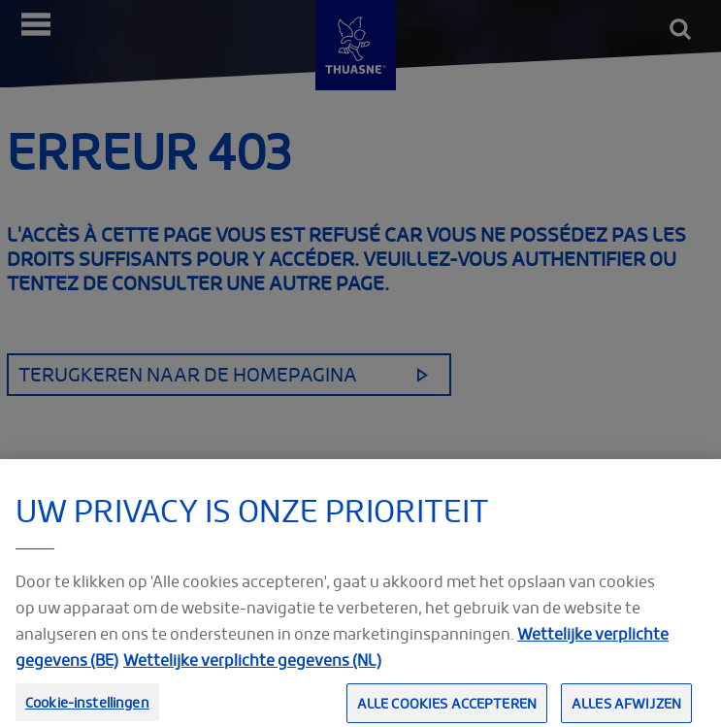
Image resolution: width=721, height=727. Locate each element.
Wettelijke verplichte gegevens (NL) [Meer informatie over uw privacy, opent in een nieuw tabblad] (252, 667)
